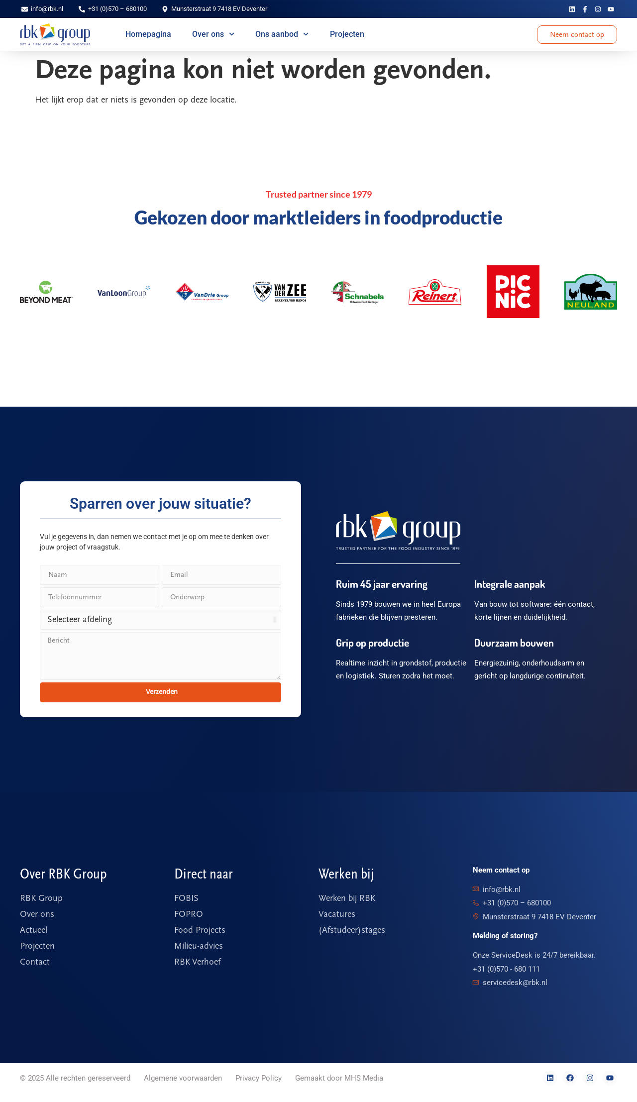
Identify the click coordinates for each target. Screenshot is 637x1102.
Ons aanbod (282, 34)
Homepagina (148, 34)
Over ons (213, 34)
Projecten (347, 34)
